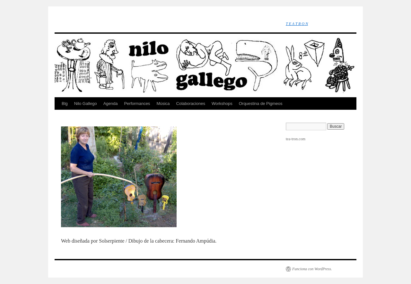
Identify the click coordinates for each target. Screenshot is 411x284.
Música (163, 103)
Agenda (110, 103)
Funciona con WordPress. (312, 269)
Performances (137, 103)
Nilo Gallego (85, 103)
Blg (65, 103)
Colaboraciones (190, 103)
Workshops (222, 103)
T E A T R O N (297, 24)
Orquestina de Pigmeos (261, 103)
